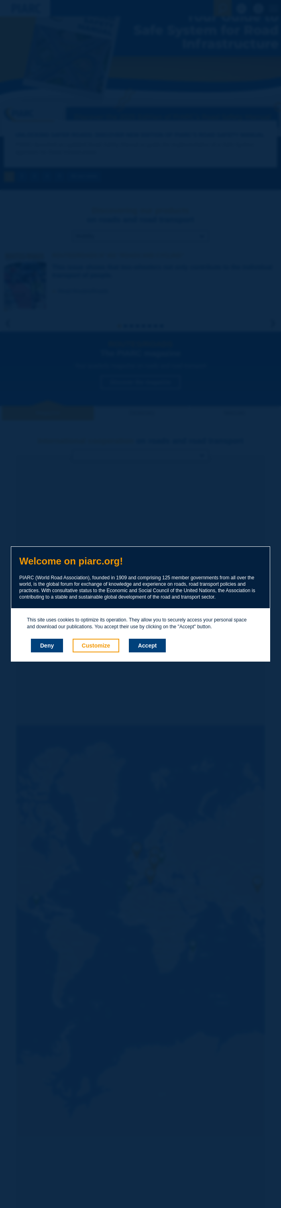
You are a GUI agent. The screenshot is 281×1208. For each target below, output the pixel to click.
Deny (47, 645)
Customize (96, 645)
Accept (147, 645)
